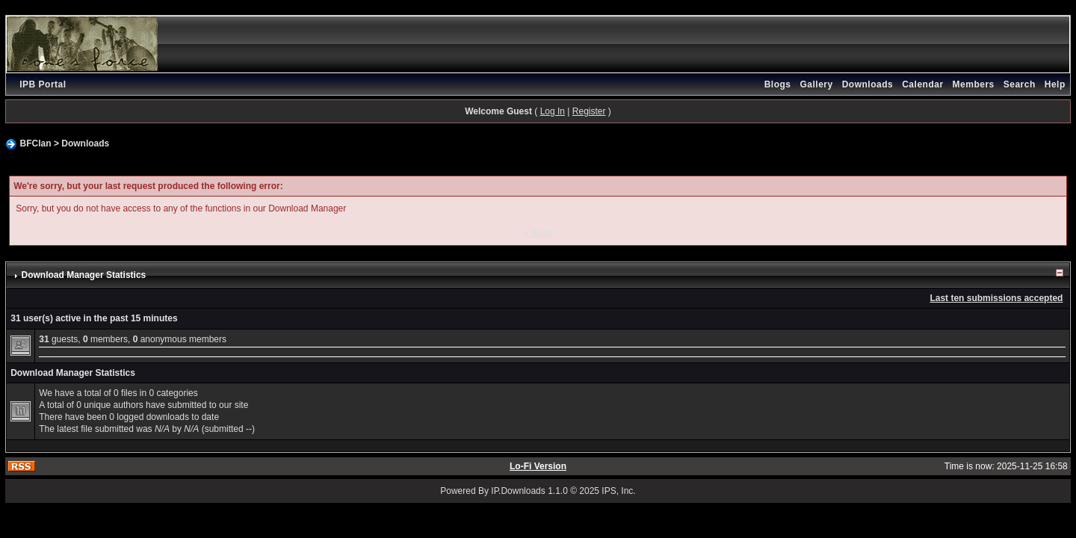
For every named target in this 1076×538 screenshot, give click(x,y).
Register (589, 111)
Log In (552, 111)
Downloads (868, 84)
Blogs (777, 84)
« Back (538, 233)
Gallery (816, 84)
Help (1055, 84)
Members (974, 84)
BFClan (36, 143)
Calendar (922, 84)
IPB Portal (42, 84)
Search (1020, 84)
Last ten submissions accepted (996, 298)
